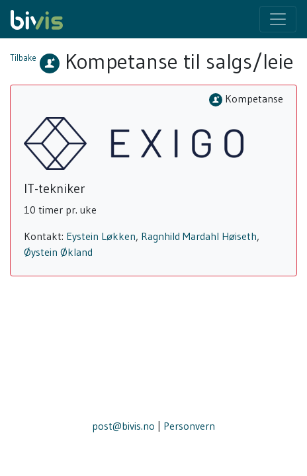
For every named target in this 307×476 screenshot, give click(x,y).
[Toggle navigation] (277, 19)
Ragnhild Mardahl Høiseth (199, 236)
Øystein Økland (58, 251)
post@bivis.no (123, 425)
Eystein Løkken (101, 236)
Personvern (189, 425)
